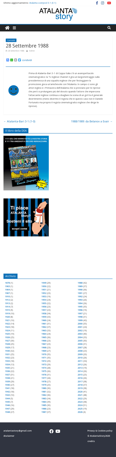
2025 (80, 408)
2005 (80, 340)
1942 (7, 391)
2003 (80, 333)
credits (91, 441)
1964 (43, 333)
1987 (43, 412)
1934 (7, 364)
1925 (7, 333)
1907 (7, 293)
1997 (80, 313)
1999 (80, 320)
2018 (80, 384)
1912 (7, 299)
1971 (43, 357)
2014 (80, 371)
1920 (7, 316)
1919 (7, 313)
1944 (7, 398)
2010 (80, 357)
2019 (80, 388)
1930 (7, 350)
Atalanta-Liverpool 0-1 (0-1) (42, 2)
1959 (43, 316)
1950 (43, 286)
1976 (43, 374)
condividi (27, 60)
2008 (80, 350)
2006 (80, 344)
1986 (43, 408)
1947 (7, 408)
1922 (7, 323)
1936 (7, 371)
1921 (7, 320)
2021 (80, 395)
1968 (43, 347)
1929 (7, 347)
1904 (7, 289)
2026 (80, 412)
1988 (80, 282)
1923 (7, 327)
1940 (7, 384)
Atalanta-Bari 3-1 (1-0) (19, 121)
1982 (43, 395)
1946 (7, 405)
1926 (7, 337)
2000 (80, 323)
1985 (43, 405)
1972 (43, 361)
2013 (80, 367)
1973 (43, 364)
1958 (43, 313)
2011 (80, 361)
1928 (7, 344)
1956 (43, 306)
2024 (80, 405)
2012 (80, 364)
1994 (80, 303)
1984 (43, 401)
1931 (7, 354)
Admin (32, 50)
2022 (80, 398)
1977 (43, 378)
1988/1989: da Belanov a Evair (92, 121)
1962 (43, 327)
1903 (7, 286)
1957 (43, 310)
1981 (43, 391)
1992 (80, 296)
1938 (7, 378)
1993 (80, 299)
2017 (80, 381)
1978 (43, 381)
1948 (7, 412)
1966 (43, 340)
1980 (43, 388)
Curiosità (11, 40)
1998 (80, 316)
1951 (43, 289)
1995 (80, 306)
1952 (43, 293)
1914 (7, 306)
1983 (43, 398)
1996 (80, 310)
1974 (43, 367)
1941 (7, 388)
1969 (43, 350)
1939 (7, 381)
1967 (43, 344)
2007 (80, 347)
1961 (43, 323)
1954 (43, 299)
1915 (7, 310)
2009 (80, 354)
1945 (7, 401)
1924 (7, 330)
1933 (7, 361)
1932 (7, 357)
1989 (80, 286)
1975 (43, 371)
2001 (80, 327)
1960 (43, 320)
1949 (43, 282)
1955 (43, 303)
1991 (80, 293)
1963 (43, 330)
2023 (80, 401)
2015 (80, 374)
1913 (7, 303)
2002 (80, 330)
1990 (80, 289)
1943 (7, 395)
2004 (80, 337)
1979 (43, 384)
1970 (43, 354)
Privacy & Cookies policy (100, 430)
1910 (7, 296)
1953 (43, 296)
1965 (43, 337)
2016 (80, 378)
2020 (80, 391)
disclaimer (8, 435)
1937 (7, 374)
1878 (7, 282)
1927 (7, 340)
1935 (7, 367)
